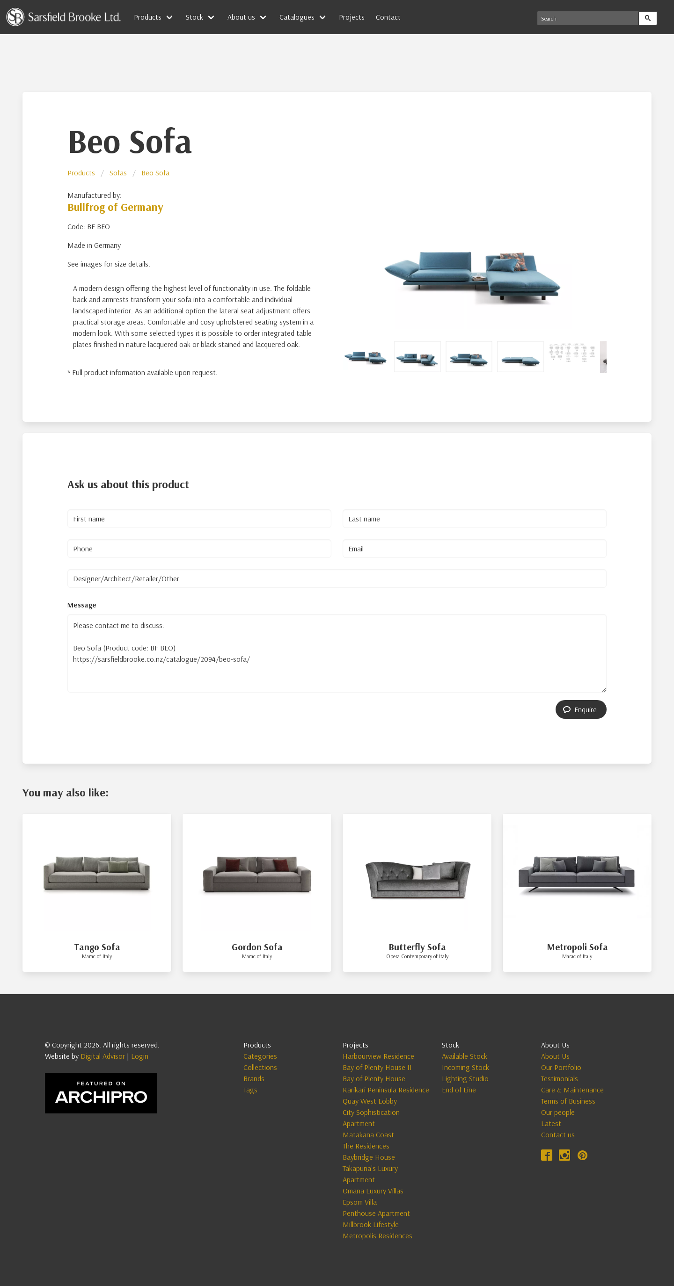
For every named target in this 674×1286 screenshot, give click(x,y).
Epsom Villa (360, 1202)
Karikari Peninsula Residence (386, 1089)
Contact (388, 17)
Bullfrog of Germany (115, 207)
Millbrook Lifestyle (371, 1224)
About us (241, 17)
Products (147, 17)
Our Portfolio (561, 1067)
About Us (555, 1056)
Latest (551, 1123)
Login (139, 1056)
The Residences (366, 1145)
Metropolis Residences (377, 1235)
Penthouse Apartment (376, 1213)
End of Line (459, 1089)
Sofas (118, 172)
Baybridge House (369, 1157)
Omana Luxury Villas (373, 1190)
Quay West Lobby (370, 1100)
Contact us (558, 1134)
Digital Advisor (103, 1056)
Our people (558, 1112)
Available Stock (464, 1056)
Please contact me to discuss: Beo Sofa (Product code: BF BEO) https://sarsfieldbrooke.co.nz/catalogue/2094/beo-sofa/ (337, 653)
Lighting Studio (465, 1078)
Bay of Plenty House (374, 1078)
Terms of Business (568, 1100)
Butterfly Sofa (417, 947)
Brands (253, 1078)
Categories (260, 1056)
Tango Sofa (97, 947)
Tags (250, 1089)
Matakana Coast (368, 1134)
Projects (352, 17)
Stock (194, 17)
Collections (260, 1067)
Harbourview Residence (378, 1056)
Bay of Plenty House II (377, 1067)
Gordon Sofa (257, 947)
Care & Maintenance (572, 1089)
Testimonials (559, 1078)
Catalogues (297, 17)
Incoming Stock (465, 1067)
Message (81, 604)
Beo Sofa (155, 172)
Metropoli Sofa (577, 947)
